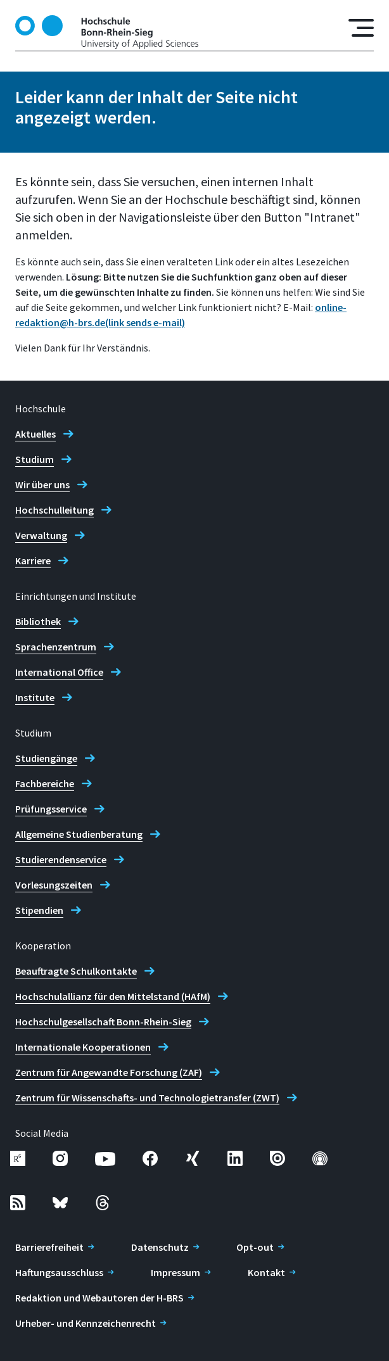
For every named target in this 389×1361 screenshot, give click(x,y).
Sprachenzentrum (55, 646)
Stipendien (39, 910)
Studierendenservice (60, 859)
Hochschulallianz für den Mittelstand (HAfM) (112, 996)
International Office (59, 672)
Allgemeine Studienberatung (79, 834)
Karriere (33, 560)
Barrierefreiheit (49, 1247)
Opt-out (255, 1247)
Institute (34, 697)
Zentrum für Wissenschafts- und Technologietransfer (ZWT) (147, 1097)
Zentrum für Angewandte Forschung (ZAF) (108, 1072)
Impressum (175, 1272)
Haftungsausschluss (59, 1272)
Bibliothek (38, 621)
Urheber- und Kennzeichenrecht (85, 1323)
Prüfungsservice (51, 808)
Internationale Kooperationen (83, 1047)
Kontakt (266, 1272)
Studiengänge (46, 758)
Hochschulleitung (54, 509)
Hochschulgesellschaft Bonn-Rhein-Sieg (103, 1021)
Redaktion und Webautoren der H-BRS (99, 1297)
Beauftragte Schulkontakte (76, 971)
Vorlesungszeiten (53, 884)
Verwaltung (41, 535)
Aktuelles (35, 433)
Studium (34, 459)
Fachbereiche (44, 783)
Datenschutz (160, 1247)
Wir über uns (42, 484)
